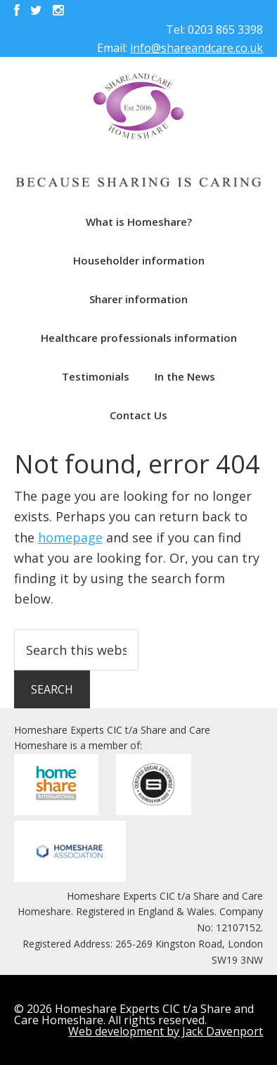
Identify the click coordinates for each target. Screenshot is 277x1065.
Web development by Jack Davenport (165, 1031)
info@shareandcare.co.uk (196, 48)
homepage (70, 537)
